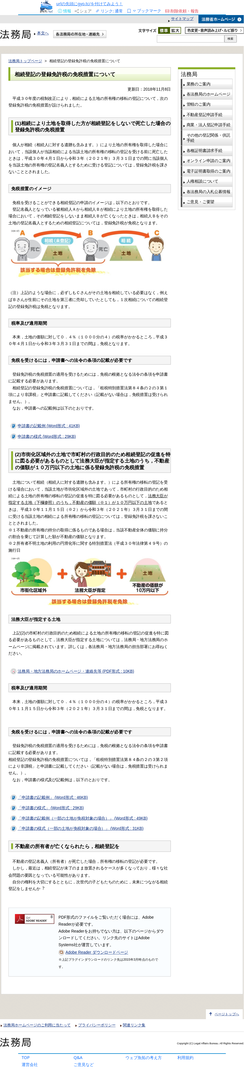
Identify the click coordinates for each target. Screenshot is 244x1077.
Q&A (78, 1057)
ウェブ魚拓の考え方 (143, 1057)
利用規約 (185, 1057)
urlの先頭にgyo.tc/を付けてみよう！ (89, 3)
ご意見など (84, 1064)
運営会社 (30, 1064)
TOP (26, 1057)
